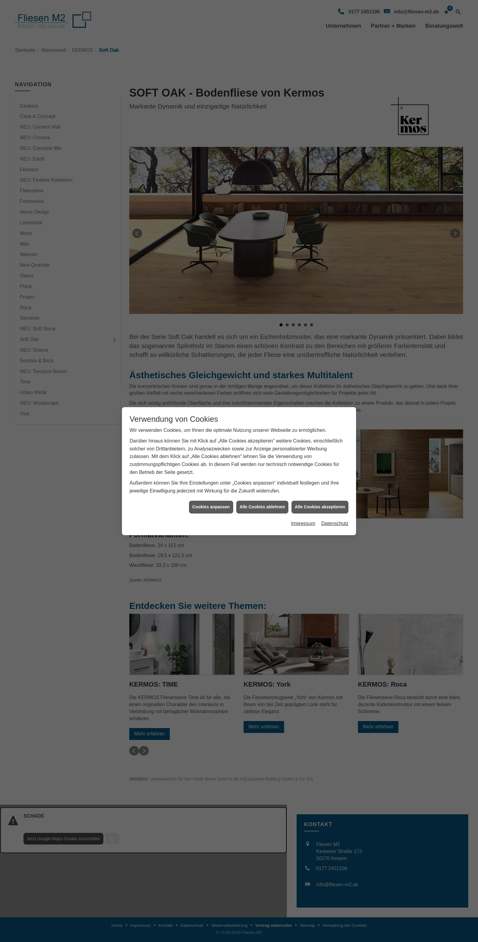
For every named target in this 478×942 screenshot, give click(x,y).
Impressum (303, 513)
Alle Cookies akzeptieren (320, 497)
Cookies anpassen (211, 497)
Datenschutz (334, 513)
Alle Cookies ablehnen (262, 497)
